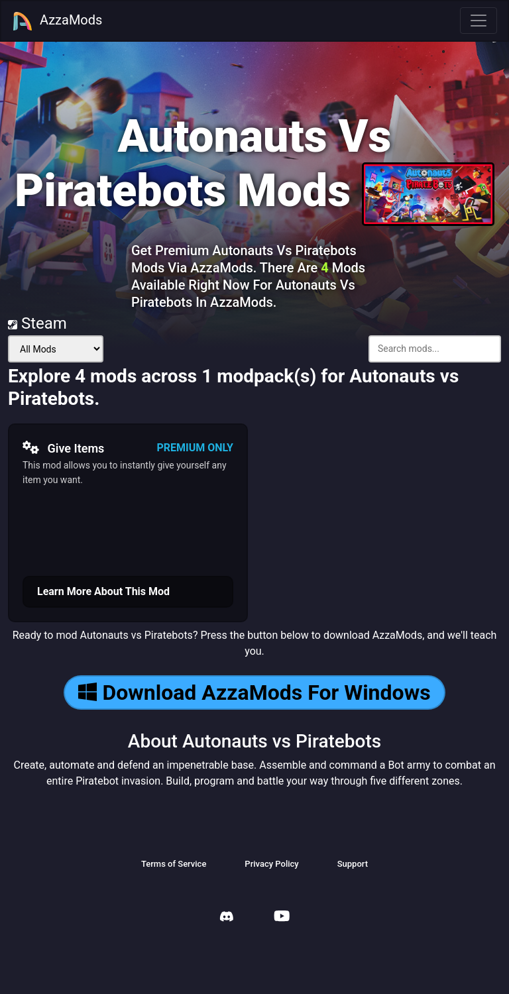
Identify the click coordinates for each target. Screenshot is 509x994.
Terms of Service (173, 864)
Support (352, 864)
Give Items (63, 448)
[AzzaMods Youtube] (282, 917)
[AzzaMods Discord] (226, 918)
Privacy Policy (271, 864)
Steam (37, 323)
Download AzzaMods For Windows (254, 692)
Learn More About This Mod (103, 591)
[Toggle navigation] (478, 20)
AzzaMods (57, 21)
